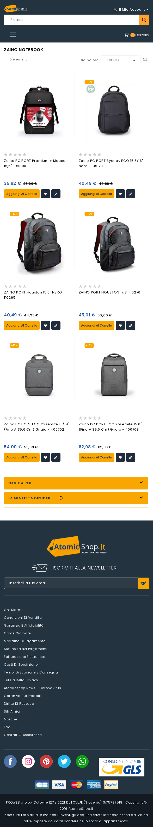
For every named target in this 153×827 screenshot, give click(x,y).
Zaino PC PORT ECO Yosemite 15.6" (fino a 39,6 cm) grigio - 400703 (110, 427)
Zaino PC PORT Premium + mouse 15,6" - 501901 (34, 163)
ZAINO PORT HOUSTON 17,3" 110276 (110, 292)
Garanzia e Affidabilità (24, 625)
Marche (10, 719)
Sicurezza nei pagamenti (25, 649)
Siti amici (12, 711)
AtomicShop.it (81, 808)
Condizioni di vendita (23, 617)
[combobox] (76, 20)
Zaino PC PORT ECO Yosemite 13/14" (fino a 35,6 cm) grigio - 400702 (37, 427)
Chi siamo (13, 610)
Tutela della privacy (21, 680)
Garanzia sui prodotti (22, 696)
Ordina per (88, 60)
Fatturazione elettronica (25, 656)
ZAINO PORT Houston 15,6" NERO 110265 (33, 295)
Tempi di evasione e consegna (31, 672)
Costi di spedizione (21, 664)
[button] (45, 193)
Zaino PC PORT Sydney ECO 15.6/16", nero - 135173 (112, 163)
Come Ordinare (17, 633)
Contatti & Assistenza (23, 735)
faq (7, 727)
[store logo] (15, 9)
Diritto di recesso (19, 703)
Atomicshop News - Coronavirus (32, 688)
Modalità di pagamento (25, 641)
